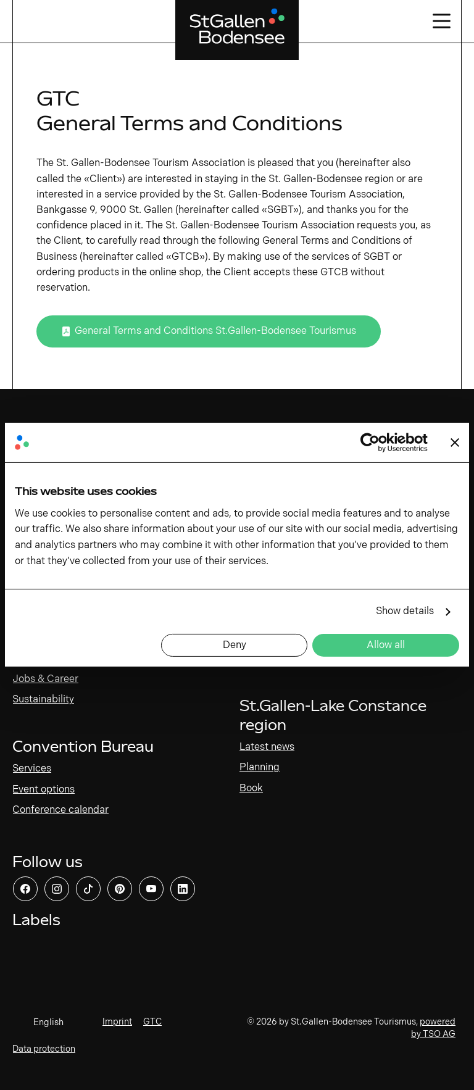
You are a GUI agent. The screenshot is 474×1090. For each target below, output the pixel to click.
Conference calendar (60, 810)
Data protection (43, 1049)
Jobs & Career (45, 679)
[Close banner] (455, 442)
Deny (234, 645)
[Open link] (208, 331)
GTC (152, 1022)
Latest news (266, 747)
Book (251, 788)
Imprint (117, 1022)
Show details (405, 611)
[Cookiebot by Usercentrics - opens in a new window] (374, 442)
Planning (259, 767)
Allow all (386, 645)
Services (31, 769)
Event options (43, 790)
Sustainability (43, 699)
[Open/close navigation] (440, 21)
